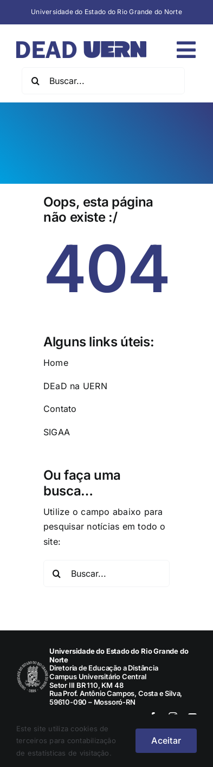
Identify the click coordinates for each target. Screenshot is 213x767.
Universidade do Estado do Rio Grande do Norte (106, 12)
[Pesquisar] (35, 80)
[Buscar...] (103, 80)
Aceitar (166, 740)
